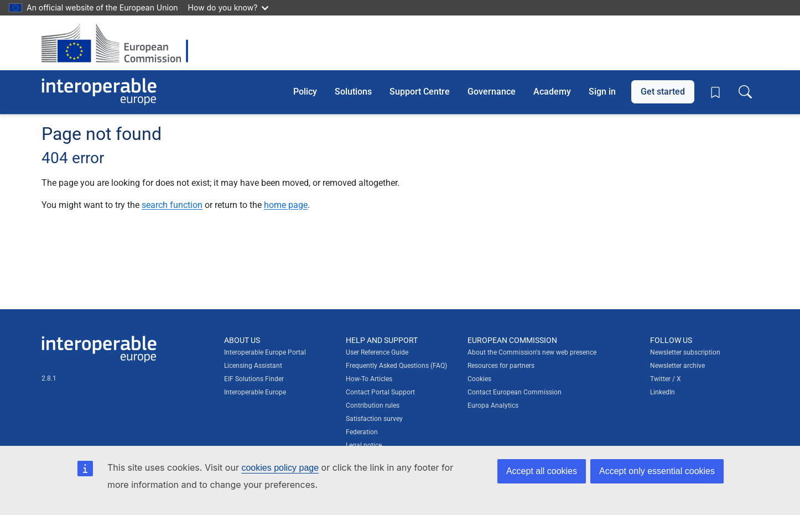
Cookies (479, 379)
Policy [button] (305, 91)
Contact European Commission (514, 392)
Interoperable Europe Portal (265, 352)
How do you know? (228, 7)
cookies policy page (280, 467)
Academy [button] (552, 91)
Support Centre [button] (419, 91)
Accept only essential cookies (657, 471)
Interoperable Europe (255, 392)
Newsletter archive (677, 366)
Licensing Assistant (253, 366)
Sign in (602, 91)
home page (286, 205)
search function (172, 205)
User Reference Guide (377, 352)
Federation (362, 432)
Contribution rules (372, 405)
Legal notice (364, 445)
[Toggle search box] (745, 92)
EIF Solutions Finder (254, 379)
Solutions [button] (353, 91)
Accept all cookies (541, 471)
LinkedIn (662, 392)
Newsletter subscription (685, 352)
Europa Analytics (492, 405)
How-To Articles (369, 379)
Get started (663, 91)
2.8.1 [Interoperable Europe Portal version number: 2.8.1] (48, 378)
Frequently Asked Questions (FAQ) (396, 366)
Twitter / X (665, 379)
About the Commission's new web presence (531, 352)
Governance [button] (491, 91)
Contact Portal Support (380, 392)
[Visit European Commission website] (120, 43)
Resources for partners (500, 366)
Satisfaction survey (374, 419)
